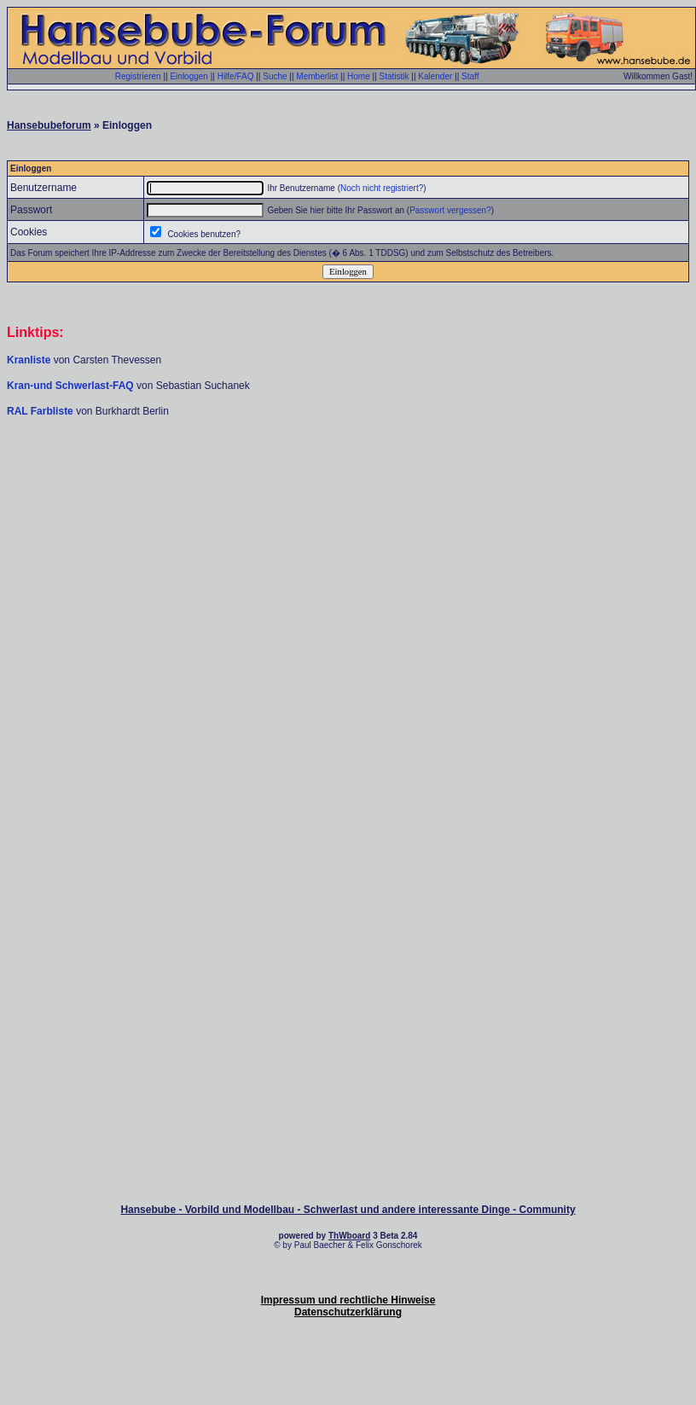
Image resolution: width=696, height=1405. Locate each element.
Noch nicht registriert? (381, 188)
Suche (275, 76)
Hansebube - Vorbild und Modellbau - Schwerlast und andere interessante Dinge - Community (347, 1210)
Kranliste (28, 360)
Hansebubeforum (49, 125)
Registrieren (138, 76)
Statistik (394, 76)
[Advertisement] (348, 550)
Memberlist (317, 76)
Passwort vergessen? (450, 210)
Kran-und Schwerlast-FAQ (71, 386)
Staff (469, 76)
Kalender (435, 76)
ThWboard (349, 1235)
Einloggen (188, 76)
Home (358, 76)
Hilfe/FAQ (236, 76)
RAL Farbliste (41, 411)
